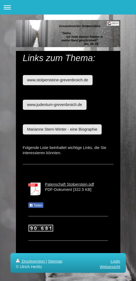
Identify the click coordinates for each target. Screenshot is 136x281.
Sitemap (55, 261)
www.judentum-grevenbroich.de (54, 104)
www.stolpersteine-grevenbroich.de (57, 80)
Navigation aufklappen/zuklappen (68, 7)
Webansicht (110, 267)
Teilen (35, 205)
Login (115, 261)
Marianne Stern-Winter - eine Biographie (62, 129)
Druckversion (31, 261)
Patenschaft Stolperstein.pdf (69, 184)
